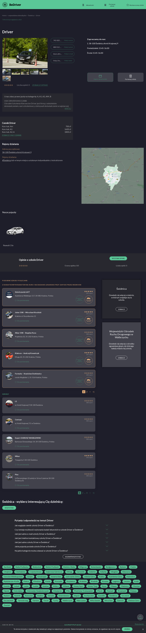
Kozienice (71, 581)
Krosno (105, 581)
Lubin (26, 586)
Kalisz (101, 577)
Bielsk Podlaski (52, 567)
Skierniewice (64, 596)
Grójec (30, 577)
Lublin (35, 586)
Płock (99, 591)
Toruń (45, 601)
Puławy (133, 591)
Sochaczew (89, 596)
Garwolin (80, 572)
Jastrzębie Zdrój (73, 577)
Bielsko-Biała (69, 567)
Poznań (110, 591)
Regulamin (139, 624)
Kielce (26, 581)
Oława (113, 586)
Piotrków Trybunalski (83, 591)
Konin (47, 581)
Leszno (127, 581)
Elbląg (69, 572)
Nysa (104, 586)
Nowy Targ (92, 586)
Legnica (116, 581)
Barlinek (7, 567)
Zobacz (121, 309)
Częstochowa (35, 572)
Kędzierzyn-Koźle (11, 581)
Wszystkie (9, 508)
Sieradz (51, 596)
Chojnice (7, 572)
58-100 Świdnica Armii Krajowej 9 (16, 152)
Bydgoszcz (110, 567)
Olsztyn (136, 586)
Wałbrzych (67, 601)
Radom (7, 596)
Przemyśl (122, 591)
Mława (66, 586)
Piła (68, 591)
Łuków (46, 586)
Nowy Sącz (78, 586)
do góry (140, 617)
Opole (6, 591)
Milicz (56, 586)
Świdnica (31, 15)
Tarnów (35, 601)
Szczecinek (8, 601)
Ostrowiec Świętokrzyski (38, 591)
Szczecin (125, 596)
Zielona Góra (133, 601)
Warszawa (81, 601)
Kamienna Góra (115, 577)
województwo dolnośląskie (17, 15)
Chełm (133, 567)
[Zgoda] (143, 629)
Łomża (6, 586)
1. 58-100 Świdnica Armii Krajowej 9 (102, 43)
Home (4, 15)
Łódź (136, 581)
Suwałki (101, 596)
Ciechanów (20, 572)
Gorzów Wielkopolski (13, 577)
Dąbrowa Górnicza (54, 572)
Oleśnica (124, 586)
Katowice (131, 577)
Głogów (114, 572)
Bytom (123, 567)
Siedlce (40, 596)
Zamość (120, 601)
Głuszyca (126, 572)
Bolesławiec (96, 567)
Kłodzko (37, 581)
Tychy (55, 601)
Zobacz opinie (40, 85)
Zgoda (127, 629)
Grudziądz (41, 577)
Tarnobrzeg (23, 601)
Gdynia (103, 572)
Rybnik (17, 596)
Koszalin (58, 581)
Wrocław (108, 601)
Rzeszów (29, 596)
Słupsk (77, 596)
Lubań (16, 586)
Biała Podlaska (21, 567)
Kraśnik (94, 581)
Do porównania (22, 300)
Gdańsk (92, 572)
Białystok (37, 567)
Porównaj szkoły (130, 77)
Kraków (83, 581)
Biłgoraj (82, 567)
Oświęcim (57, 591)
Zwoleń (7, 605)
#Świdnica (6, 160)
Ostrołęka (18, 591)
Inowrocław (56, 577)
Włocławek (95, 601)
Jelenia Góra (89, 577)
